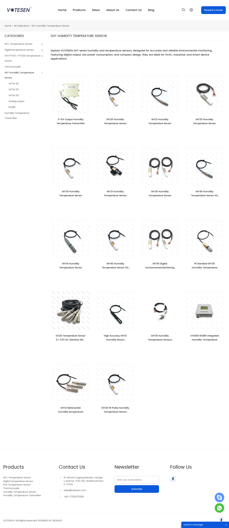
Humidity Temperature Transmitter (17, 115)
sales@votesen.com (75, 490)
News (96, 10)
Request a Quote (213, 10)
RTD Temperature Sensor (17, 485)
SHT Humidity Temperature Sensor (50, 26)
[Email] (136, 480)
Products (79, 10)
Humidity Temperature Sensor (19, 492)
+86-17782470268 (74, 496)
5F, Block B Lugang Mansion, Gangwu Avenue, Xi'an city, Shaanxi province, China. (83, 481)
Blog (151, 10)
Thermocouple (13, 67)
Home (62, 10)
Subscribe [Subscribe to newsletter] (136, 489)
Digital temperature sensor (19, 50)
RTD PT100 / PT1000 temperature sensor (23, 58)
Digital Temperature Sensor (18, 481)
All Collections (21, 26)
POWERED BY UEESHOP (50, 520)
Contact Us (134, 10)
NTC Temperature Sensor (18, 44)
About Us (112, 10)
